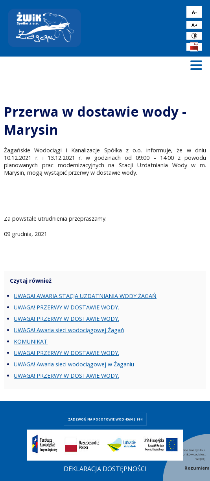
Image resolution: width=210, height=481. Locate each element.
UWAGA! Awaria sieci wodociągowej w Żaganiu (74, 364)
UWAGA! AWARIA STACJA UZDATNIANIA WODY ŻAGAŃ (85, 296)
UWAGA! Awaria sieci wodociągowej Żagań (69, 330)
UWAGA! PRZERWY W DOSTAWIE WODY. (66, 307)
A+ (194, 25)
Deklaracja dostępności (105, 469)
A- (194, 12)
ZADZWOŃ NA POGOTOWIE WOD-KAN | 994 (105, 419)
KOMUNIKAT (31, 341)
